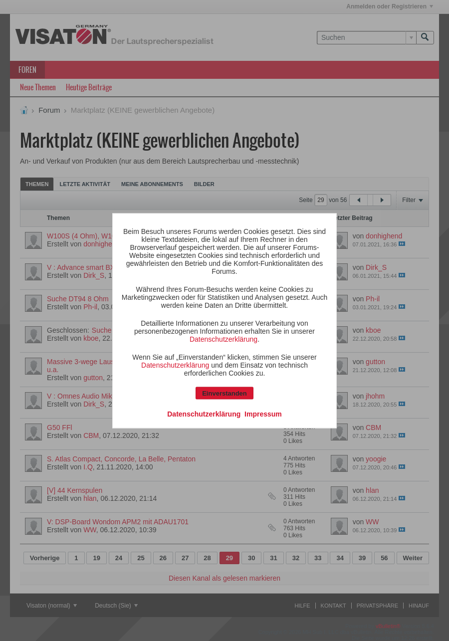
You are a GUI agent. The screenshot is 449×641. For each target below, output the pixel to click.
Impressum (263, 414)
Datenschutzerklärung (223, 339)
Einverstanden (224, 393)
